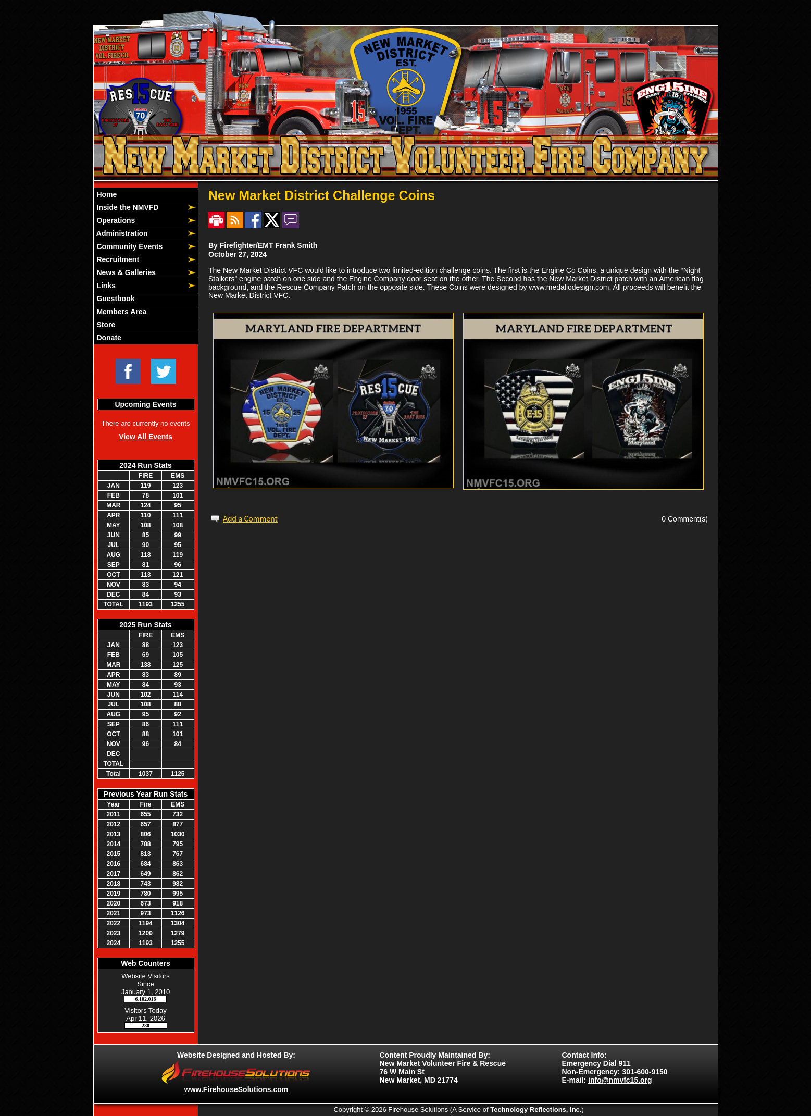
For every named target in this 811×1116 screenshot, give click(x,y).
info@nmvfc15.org (620, 1080)
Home (106, 194)
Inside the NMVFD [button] (127, 207)
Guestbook (115, 298)
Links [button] (105, 285)
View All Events (145, 436)
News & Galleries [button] (125, 272)
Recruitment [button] (117, 259)
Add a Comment (250, 519)
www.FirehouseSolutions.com (236, 1089)
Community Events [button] (129, 246)
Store (105, 324)
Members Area (121, 311)
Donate (108, 337)
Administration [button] (121, 233)
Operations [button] (115, 220)
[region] (146, 266)
